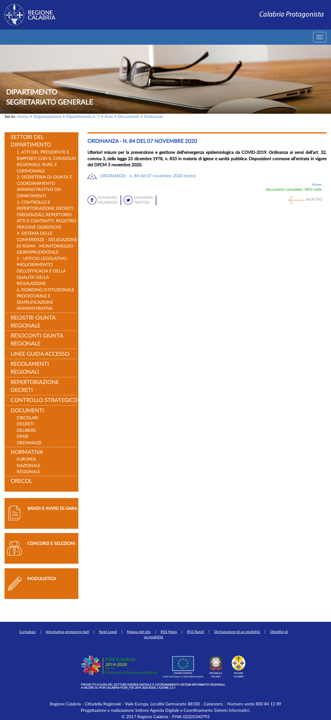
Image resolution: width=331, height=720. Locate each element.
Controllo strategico (44, 400)
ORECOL (21, 481)
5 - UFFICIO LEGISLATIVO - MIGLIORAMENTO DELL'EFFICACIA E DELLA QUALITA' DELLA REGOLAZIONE (43, 271)
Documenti (128, 116)
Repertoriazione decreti (35, 386)
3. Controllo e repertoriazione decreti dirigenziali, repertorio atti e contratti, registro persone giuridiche (46, 215)
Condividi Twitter (143, 200)
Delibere (26, 430)
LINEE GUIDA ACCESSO (40, 354)
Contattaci (27, 632)
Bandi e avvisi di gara (52, 508)
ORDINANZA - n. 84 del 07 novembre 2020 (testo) (148, 176)
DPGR (22, 436)
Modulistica (41, 578)
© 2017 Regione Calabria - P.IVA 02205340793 (165, 717)
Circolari (27, 418)
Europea (26, 459)
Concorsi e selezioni (51, 543)
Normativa (27, 452)
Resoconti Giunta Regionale (37, 340)
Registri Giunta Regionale (33, 322)
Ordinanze (153, 116)
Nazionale (28, 465)
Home (23, 116)
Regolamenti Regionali (30, 368)
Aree (108, 116)
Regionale (28, 471)
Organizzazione (47, 116)
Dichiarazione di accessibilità (237, 632)
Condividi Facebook (108, 200)
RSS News (169, 632)
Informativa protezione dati (67, 632)
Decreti (25, 424)
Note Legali (108, 632)
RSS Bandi (195, 632)
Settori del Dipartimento (31, 141)
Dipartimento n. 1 (83, 116)
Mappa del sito (139, 632)
